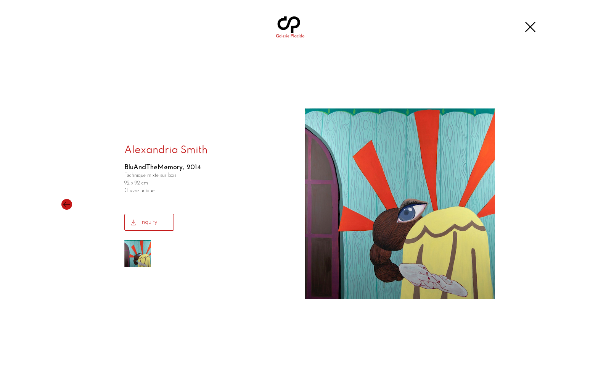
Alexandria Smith (165, 150)
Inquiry (148, 222)
